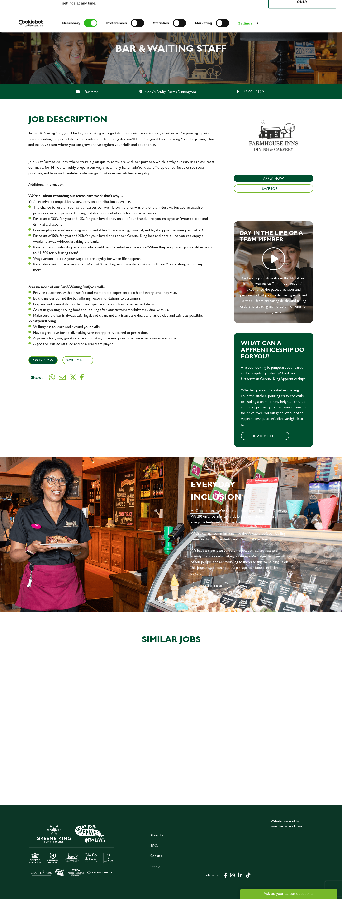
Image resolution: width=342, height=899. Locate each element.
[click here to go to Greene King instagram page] (232, 875)
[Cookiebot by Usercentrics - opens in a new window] (31, 54)
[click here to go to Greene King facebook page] (225, 875)
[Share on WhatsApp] (52, 377)
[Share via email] (62, 377)
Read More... (265, 435)
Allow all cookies (302, 12)
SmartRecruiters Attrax (286, 826)
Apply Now (43, 360)
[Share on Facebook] (82, 377)
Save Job (74, 360)
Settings (245, 54)
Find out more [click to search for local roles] (209, 586)
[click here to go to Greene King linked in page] (240, 875)
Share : (37, 377)
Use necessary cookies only (302, 30)
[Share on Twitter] (72, 377)
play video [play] (273, 258)
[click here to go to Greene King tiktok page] (248, 875)
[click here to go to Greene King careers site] (71, 850)
